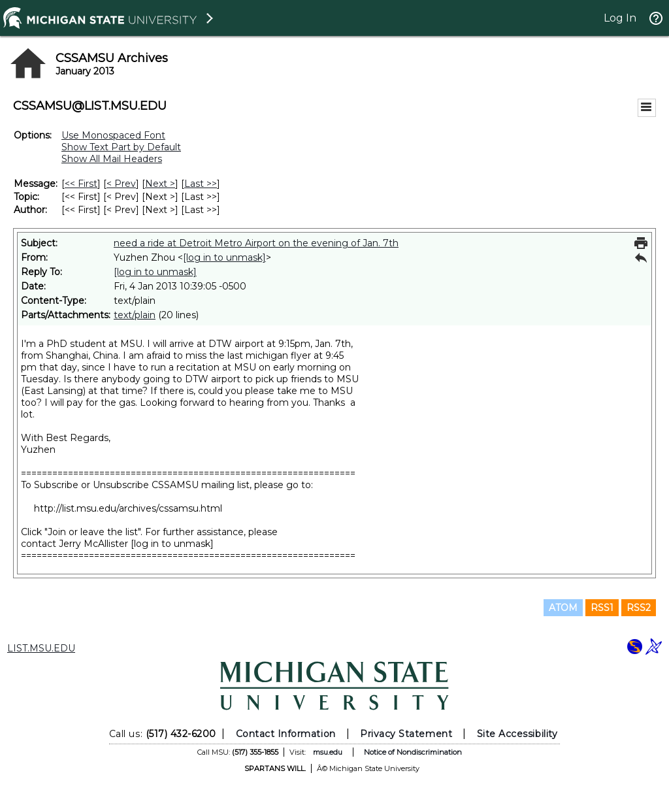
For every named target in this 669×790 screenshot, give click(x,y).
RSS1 (602, 608)
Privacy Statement (406, 734)
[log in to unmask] (224, 257)
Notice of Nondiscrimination (413, 752)
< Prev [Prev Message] (121, 183)
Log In (620, 18)
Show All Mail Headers (111, 159)
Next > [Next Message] (160, 183)
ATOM (563, 608)
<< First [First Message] (81, 183)
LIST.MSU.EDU (41, 648)
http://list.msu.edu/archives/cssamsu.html (128, 508)
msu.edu (327, 752)
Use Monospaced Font (113, 135)
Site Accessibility (517, 734)
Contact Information (286, 734)
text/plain (134, 315)
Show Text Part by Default (121, 147)
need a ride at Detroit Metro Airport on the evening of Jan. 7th (256, 243)
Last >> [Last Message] (200, 183)
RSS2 (639, 608)
